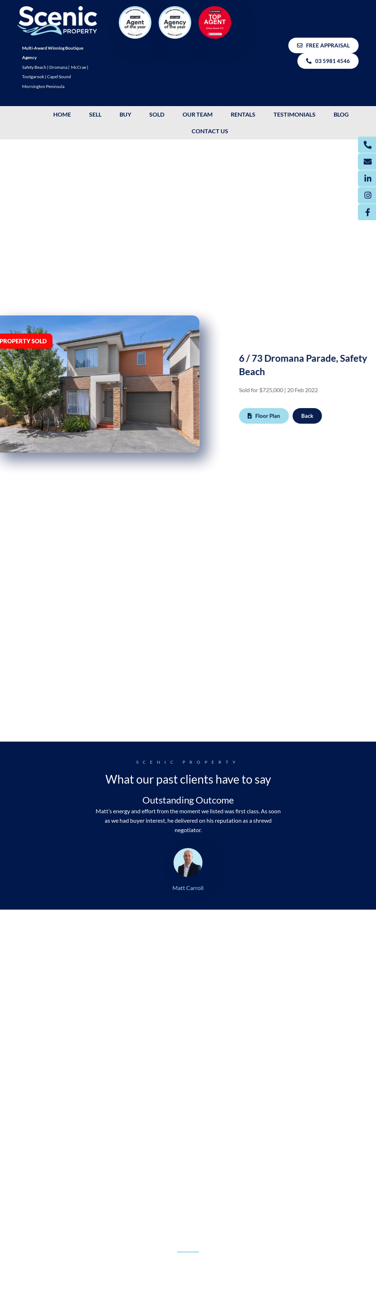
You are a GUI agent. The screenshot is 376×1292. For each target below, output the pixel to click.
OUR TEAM (198, 114)
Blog (341, 114)
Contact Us (210, 130)
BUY (125, 114)
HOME (62, 114)
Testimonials (294, 114)
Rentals (243, 114)
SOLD (156, 114)
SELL (95, 114)
